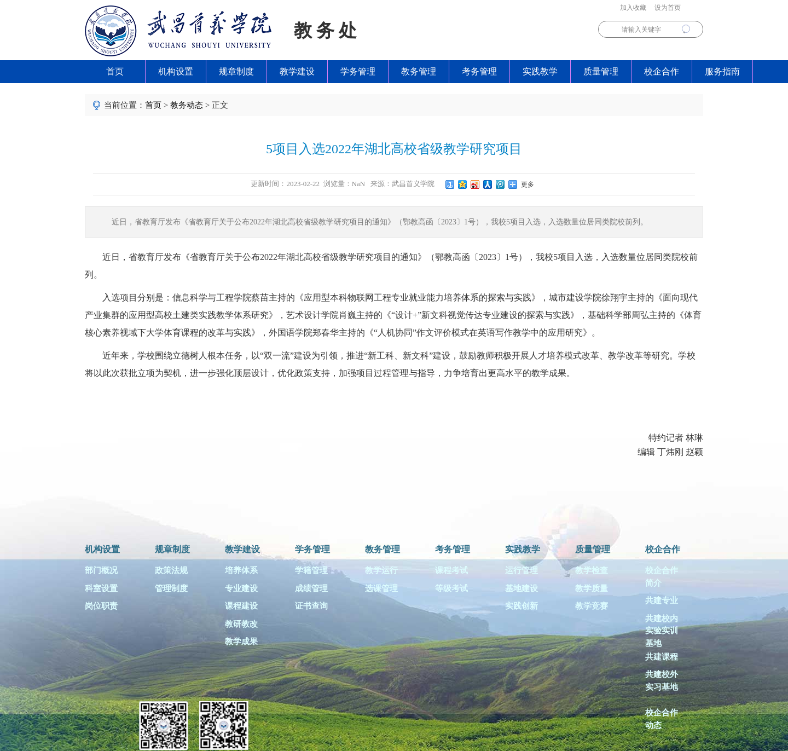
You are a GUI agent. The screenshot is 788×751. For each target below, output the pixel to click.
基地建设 (521, 588)
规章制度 (236, 71)
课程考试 (451, 570)
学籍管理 (311, 570)
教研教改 (241, 624)
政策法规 (171, 570)
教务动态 (186, 105)
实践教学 (540, 71)
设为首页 (667, 7)
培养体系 (241, 570)
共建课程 (661, 656)
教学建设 (297, 71)
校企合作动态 (661, 719)
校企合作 (661, 71)
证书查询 (311, 606)
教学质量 (591, 588)
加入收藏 (633, 7)
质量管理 (600, 71)
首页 (115, 71)
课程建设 (241, 606)
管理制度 (171, 588)
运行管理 (521, 570)
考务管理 (479, 71)
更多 (526, 184)
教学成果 (241, 641)
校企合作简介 (661, 576)
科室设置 (101, 588)
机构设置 (175, 71)
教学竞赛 (591, 606)
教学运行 (381, 570)
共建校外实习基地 (661, 680)
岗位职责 (101, 606)
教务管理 (418, 71)
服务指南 (722, 71)
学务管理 (357, 71)
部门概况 (101, 570)
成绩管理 (311, 588)
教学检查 (591, 570)
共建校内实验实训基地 (661, 629)
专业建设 (241, 588)
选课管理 (381, 588)
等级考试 (451, 588)
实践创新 (521, 606)
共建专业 (661, 600)
